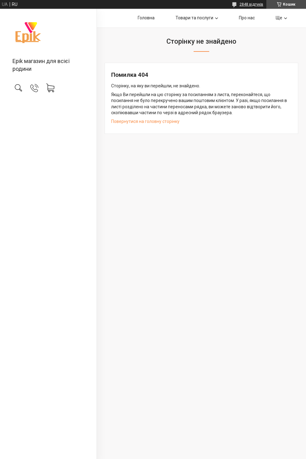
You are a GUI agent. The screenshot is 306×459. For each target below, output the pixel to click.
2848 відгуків (251, 4)
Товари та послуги (194, 17)
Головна (146, 17)
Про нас (247, 17)
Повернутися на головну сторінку (145, 121)
